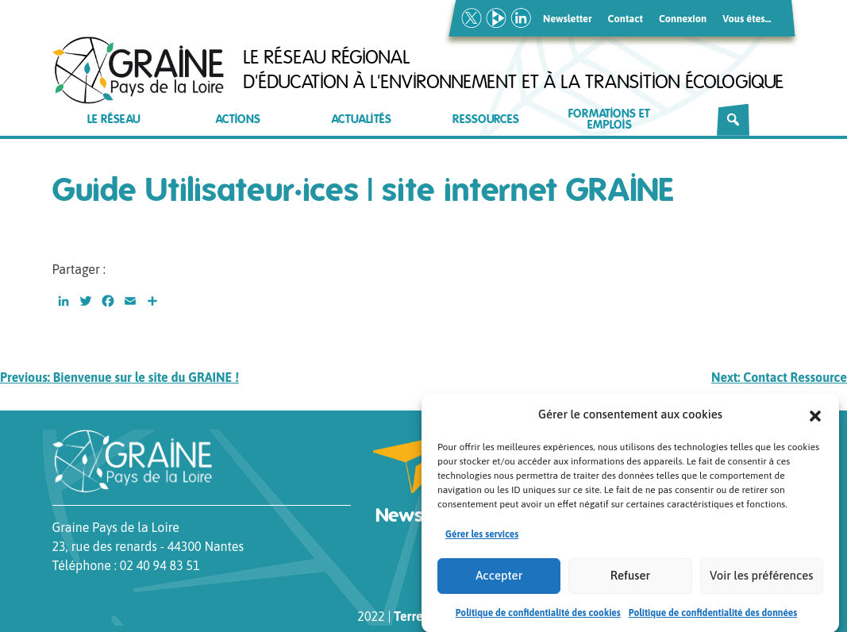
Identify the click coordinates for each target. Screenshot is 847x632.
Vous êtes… (746, 19)
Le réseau (114, 119)
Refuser (630, 580)
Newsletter (567, 19)
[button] (815, 419)
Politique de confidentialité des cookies (538, 617)
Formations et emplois (609, 119)
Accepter (498, 580)
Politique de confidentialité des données (713, 617)
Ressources (485, 119)
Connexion (682, 19)
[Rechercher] (733, 120)
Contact (625, 19)
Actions (238, 119)
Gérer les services (481, 539)
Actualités (361, 119)
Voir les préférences (761, 580)
